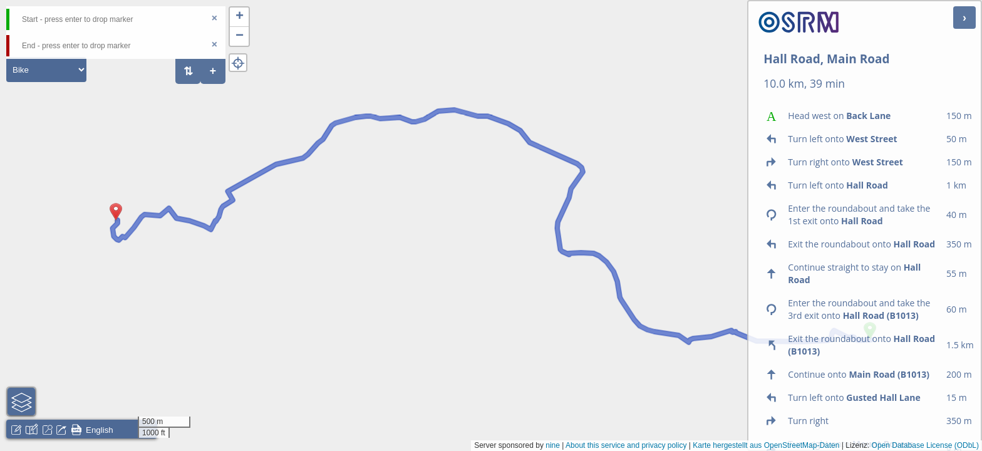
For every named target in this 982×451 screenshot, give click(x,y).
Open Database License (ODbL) (925, 445)
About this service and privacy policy (626, 445)
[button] (116, 220)
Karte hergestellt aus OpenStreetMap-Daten (766, 445)
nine (552, 445)
